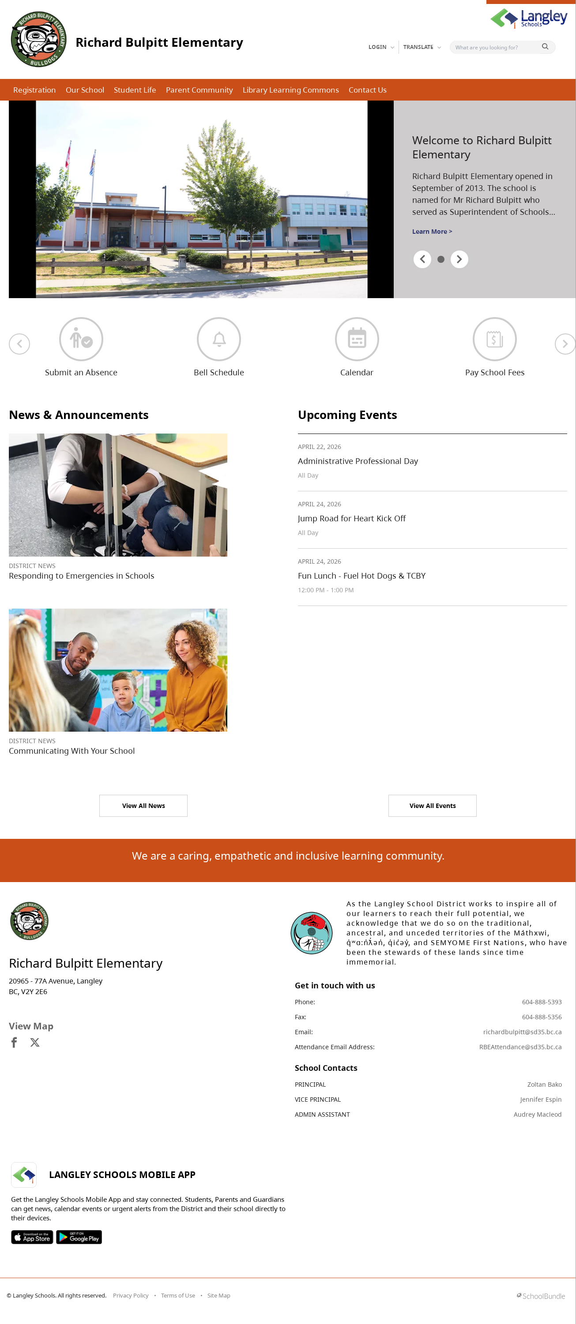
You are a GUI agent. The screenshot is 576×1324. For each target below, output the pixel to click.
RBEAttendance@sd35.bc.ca (520, 1047)
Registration (34, 90)
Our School (85, 90)
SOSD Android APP (79, 1237)
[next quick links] (565, 344)
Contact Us (368, 90)
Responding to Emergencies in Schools (81, 575)
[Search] (497, 47)
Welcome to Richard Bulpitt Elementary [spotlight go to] (482, 147)
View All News (143, 805)
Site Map (218, 1295)
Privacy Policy (131, 1295)
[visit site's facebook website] (14, 1043)
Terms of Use (178, 1295)
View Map (31, 1026)
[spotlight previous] (422, 259)
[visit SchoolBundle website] (541, 1296)
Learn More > (432, 231)
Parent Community (199, 90)
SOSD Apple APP (32, 1237)
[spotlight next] (459, 259)
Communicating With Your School (72, 750)
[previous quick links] (19, 344)
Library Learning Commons (291, 90)
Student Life (135, 90)
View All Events (433, 805)
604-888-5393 (542, 1002)
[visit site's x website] (35, 1043)
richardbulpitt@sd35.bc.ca (522, 1032)
